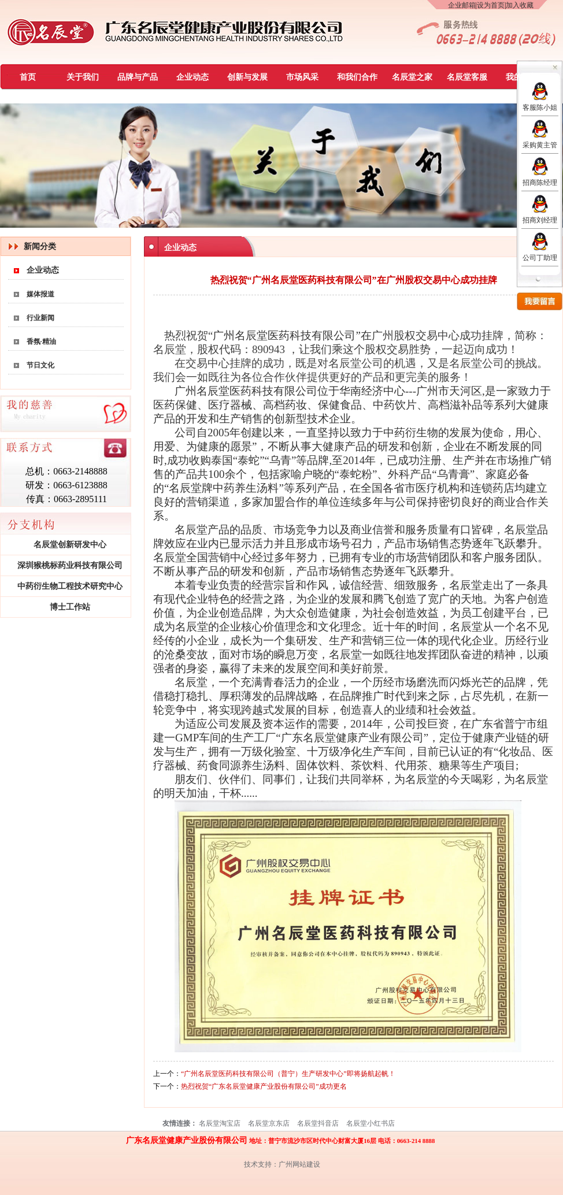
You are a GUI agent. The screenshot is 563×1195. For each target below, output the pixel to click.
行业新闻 (40, 318)
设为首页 (491, 5)
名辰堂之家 (412, 77)
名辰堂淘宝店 (219, 1123)
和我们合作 (357, 77)
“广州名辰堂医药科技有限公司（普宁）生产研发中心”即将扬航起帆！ (288, 1074)
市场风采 (302, 77)
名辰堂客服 (467, 77)
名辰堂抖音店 (318, 1123)
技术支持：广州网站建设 (282, 1164)
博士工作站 (70, 607)
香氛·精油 (41, 341)
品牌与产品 (137, 77)
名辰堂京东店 (269, 1123)
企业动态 (192, 77)
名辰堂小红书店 (370, 1123)
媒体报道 (40, 294)
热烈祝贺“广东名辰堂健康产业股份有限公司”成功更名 (264, 1086)
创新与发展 (247, 77)
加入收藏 (520, 5)
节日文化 (40, 365)
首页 (28, 77)
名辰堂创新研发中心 (70, 544)
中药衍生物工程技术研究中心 (70, 586)
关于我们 (82, 77)
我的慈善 (522, 77)
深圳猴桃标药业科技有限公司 (70, 565)
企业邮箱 (462, 5)
